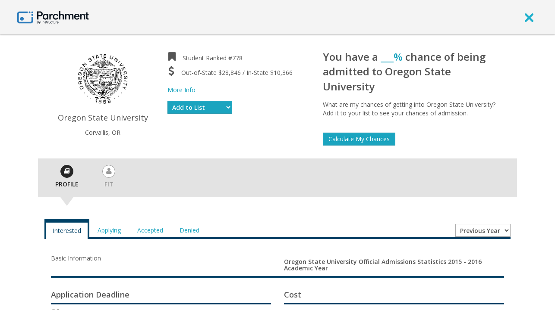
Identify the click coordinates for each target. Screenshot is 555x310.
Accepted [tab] (150, 230)
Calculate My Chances (359, 139)
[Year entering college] (483, 230)
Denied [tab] (189, 230)
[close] (529, 17)
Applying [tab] (109, 230)
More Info (181, 90)
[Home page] (53, 17)
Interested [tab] (67, 230)
